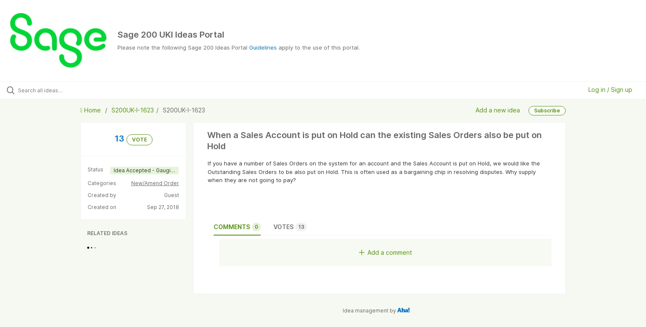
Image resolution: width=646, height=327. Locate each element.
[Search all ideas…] (75, 90)
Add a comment (385, 252)
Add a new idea (498, 110)
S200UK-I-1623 (133, 110)
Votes (290, 227)
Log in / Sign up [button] (610, 89)
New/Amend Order (155, 183)
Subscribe (547, 110)
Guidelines (263, 47)
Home (91, 110)
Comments (237, 227)
